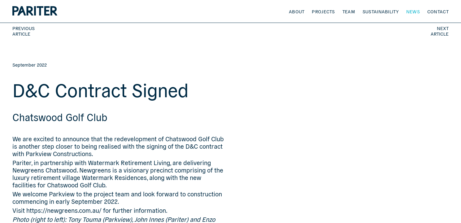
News (413, 11)
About (297, 11)
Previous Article (23, 31)
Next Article (440, 31)
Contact (438, 11)
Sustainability (381, 11)
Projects (323, 11)
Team (348, 11)
